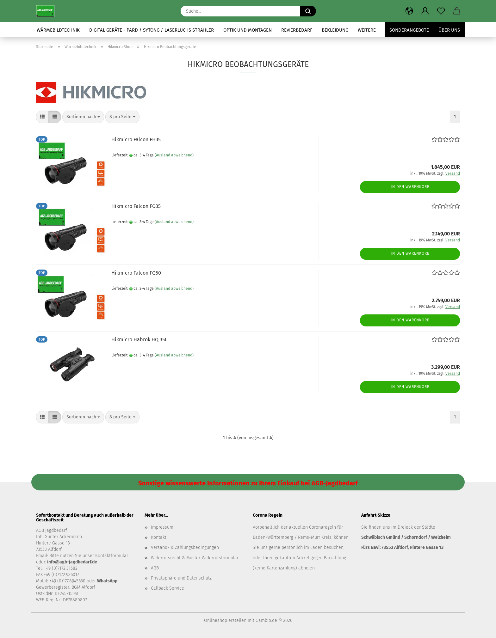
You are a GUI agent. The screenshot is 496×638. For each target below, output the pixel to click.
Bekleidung (335, 30)
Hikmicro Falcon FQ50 (136, 273)
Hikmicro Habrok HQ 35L (139, 340)
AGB (155, 568)
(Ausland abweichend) (174, 155)
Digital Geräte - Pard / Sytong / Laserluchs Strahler (151, 30)
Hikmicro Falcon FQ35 (136, 206)
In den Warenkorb (410, 187)
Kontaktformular (111, 555)
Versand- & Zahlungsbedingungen (185, 547)
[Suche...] (308, 11)
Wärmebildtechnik (58, 30)
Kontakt (158, 537)
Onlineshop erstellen (225, 620)
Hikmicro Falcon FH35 (136, 140)
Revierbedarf (296, 30)
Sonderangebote (409, 30)
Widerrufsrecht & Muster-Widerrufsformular (195, 558)
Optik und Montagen (247, 30)
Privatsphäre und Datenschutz (181, 578)
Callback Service (167, 588)
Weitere (367, 30)
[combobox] (83, 117)
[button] (409, 11)
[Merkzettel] (441, 11)
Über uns (449, 30)
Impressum (162, 527)
